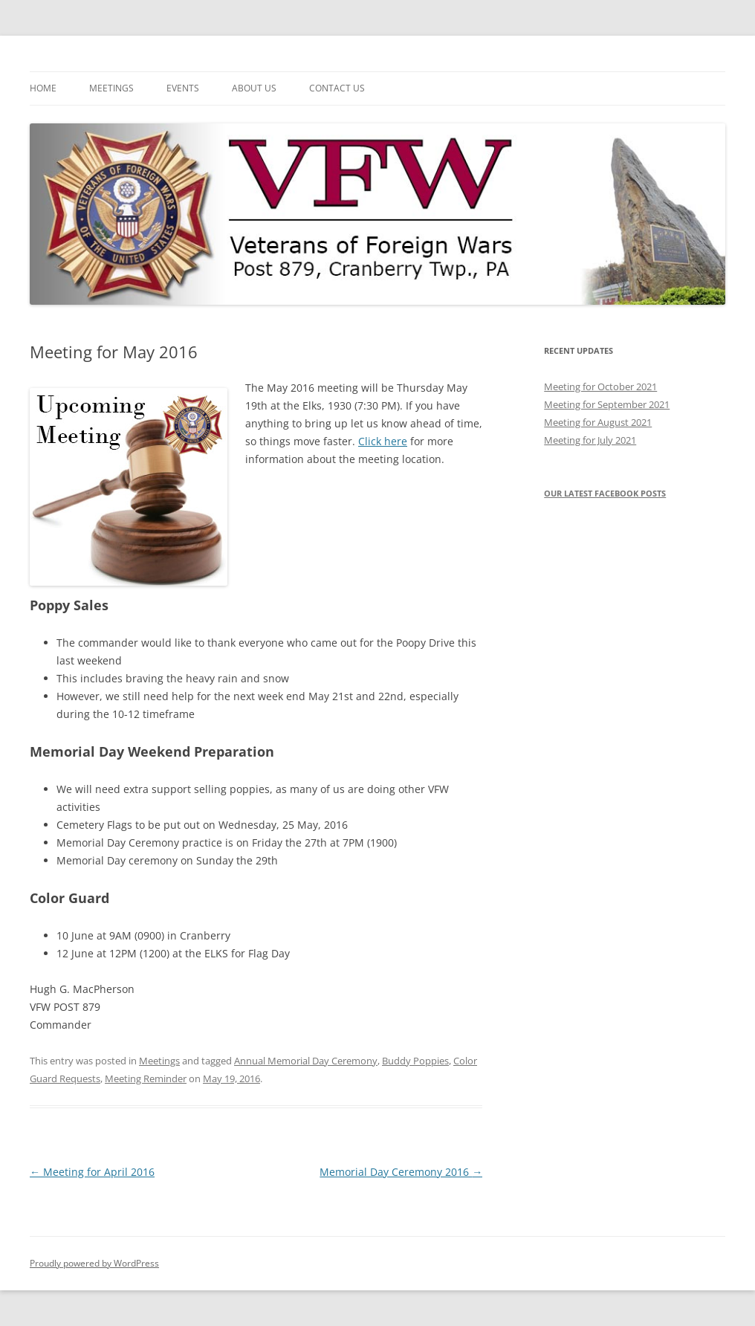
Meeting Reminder (146, 1078)
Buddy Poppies (415, 1060)
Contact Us (337, 88)
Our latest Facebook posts (605, 493)
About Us (254, 88)
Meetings (111, 88)
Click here (382, 441)
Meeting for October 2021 (600, 386)
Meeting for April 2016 (92, 1172)
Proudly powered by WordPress (94, 1263)
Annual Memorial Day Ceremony (306, 1060)
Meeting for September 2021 (607, 404)
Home (43, 88)
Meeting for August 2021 (598, 422)
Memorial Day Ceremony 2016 (401, 1172)
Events (182, 88)
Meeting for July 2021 (590, 440)
